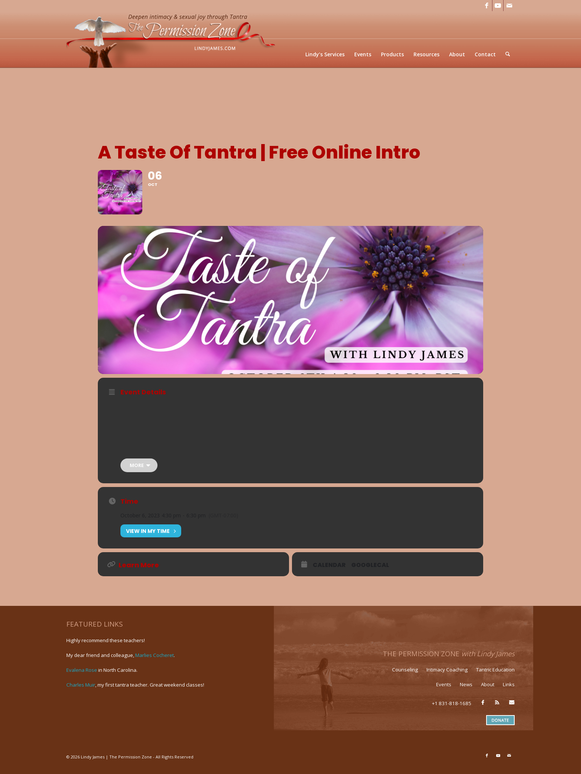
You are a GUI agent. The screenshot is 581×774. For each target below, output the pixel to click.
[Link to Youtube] (497, 5)
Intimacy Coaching (447, 676)
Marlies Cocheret (154, 661)
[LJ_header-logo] (172, 39)
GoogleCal (370, 571)
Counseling (405, 676)
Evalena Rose (81, 676)
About (487, 690)
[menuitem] (325, 54)
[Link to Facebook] (486, 5)
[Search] (508, 54)
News (466, 690)
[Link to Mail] (509, 5)
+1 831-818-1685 (451, 709)
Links (509, 690)
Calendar (329, 571)
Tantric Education (495, 676)
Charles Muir (80, 690)
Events (443, 690)
